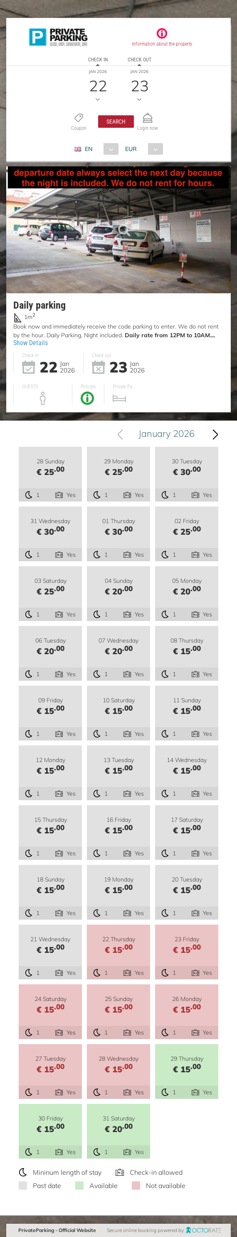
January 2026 (166, 433)
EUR (131, 149)
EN (88, 149)
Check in (98, 59)
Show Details (30, 343)
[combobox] (99, 149)
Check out (139, 59)
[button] (116, 121)
